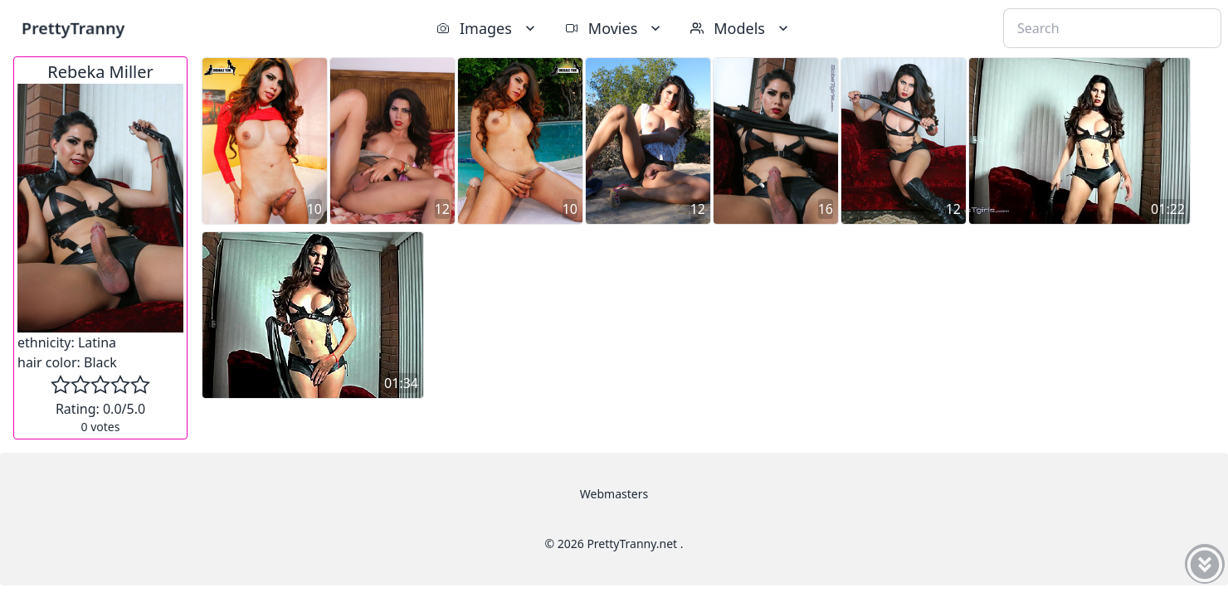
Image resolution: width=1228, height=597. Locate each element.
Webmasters (614, 494)
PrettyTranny (73, 28)
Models (741, 28)
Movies (614, 28)
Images (487, 28)
